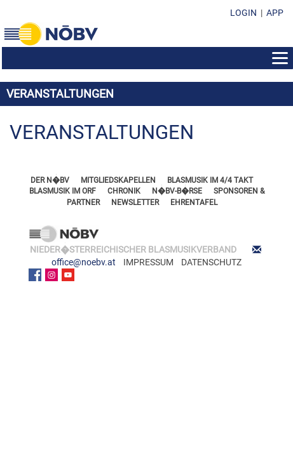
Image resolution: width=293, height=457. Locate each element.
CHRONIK (123, 191)
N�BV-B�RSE (177, 191)
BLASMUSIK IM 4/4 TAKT (210, 180)
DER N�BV (50, 180)
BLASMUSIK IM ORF (62, 191)
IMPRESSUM (148, 262)
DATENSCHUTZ (211, 262)
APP (274, 13)
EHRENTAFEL (193, 202)
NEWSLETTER (135, 202)
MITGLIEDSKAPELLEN (118, 180)
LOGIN (243, 13)
